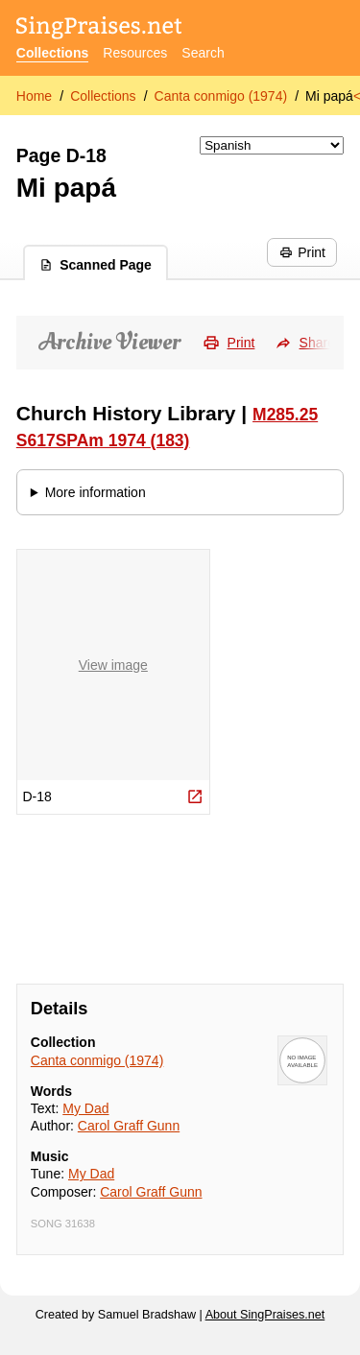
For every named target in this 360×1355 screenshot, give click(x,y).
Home (34, 96)
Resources (135, 52)
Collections (52, 52)
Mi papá (329, 96)
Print (302, 252)
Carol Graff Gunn (129, 1125)
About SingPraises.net (265, 1314)
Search (202, 52)
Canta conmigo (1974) (221, 96)
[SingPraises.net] (99, 29)
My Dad (85, 1108)
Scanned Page (95, 265)
